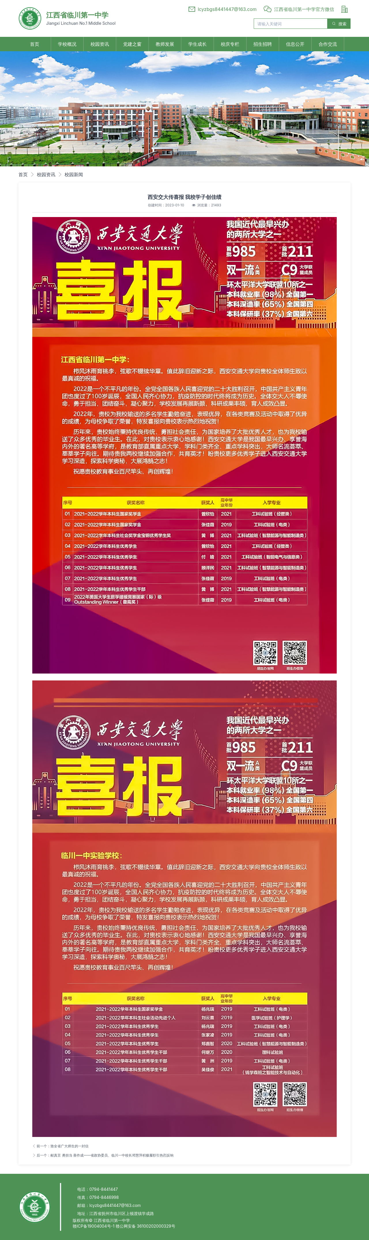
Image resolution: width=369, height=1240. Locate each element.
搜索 (339, 23)
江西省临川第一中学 (77, 15)
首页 (34, 44)
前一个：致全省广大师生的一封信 (60, 1146)
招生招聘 (262, 44)
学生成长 (197, 44)
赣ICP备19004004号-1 (94, 1226)
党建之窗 (132, 44)
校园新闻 (74, 174)
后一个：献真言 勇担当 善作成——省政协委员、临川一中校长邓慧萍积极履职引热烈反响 (103, 1155)
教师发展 (165, 44)
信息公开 (295, 44)
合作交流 (328, 44)
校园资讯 (100, 44)
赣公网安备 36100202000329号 (145, 1226)
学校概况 (67, 44)
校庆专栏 (230, 44)
